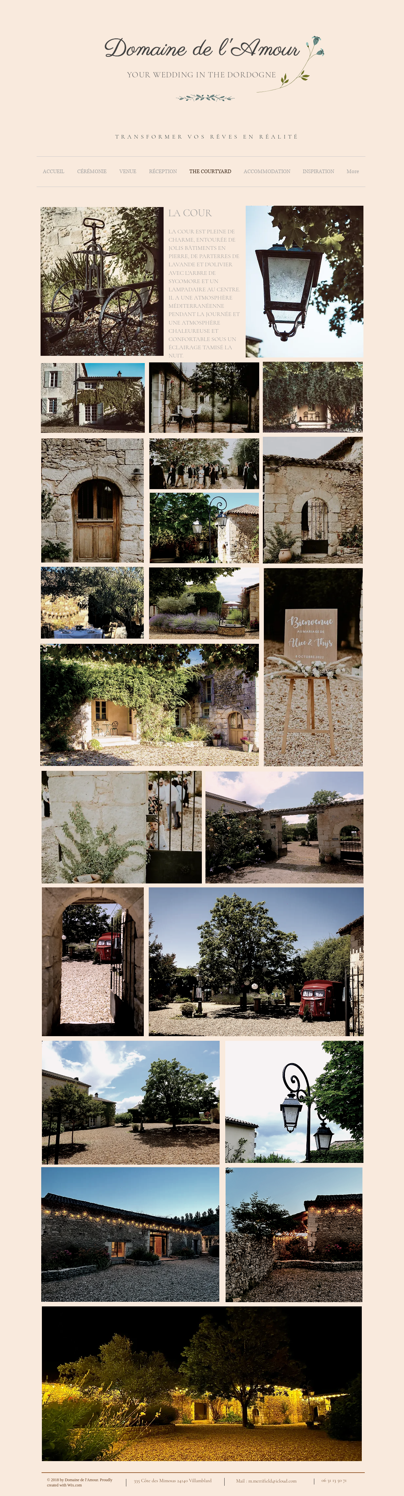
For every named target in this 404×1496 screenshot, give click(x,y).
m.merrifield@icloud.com (272, 1481)
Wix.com (74, 1485)
